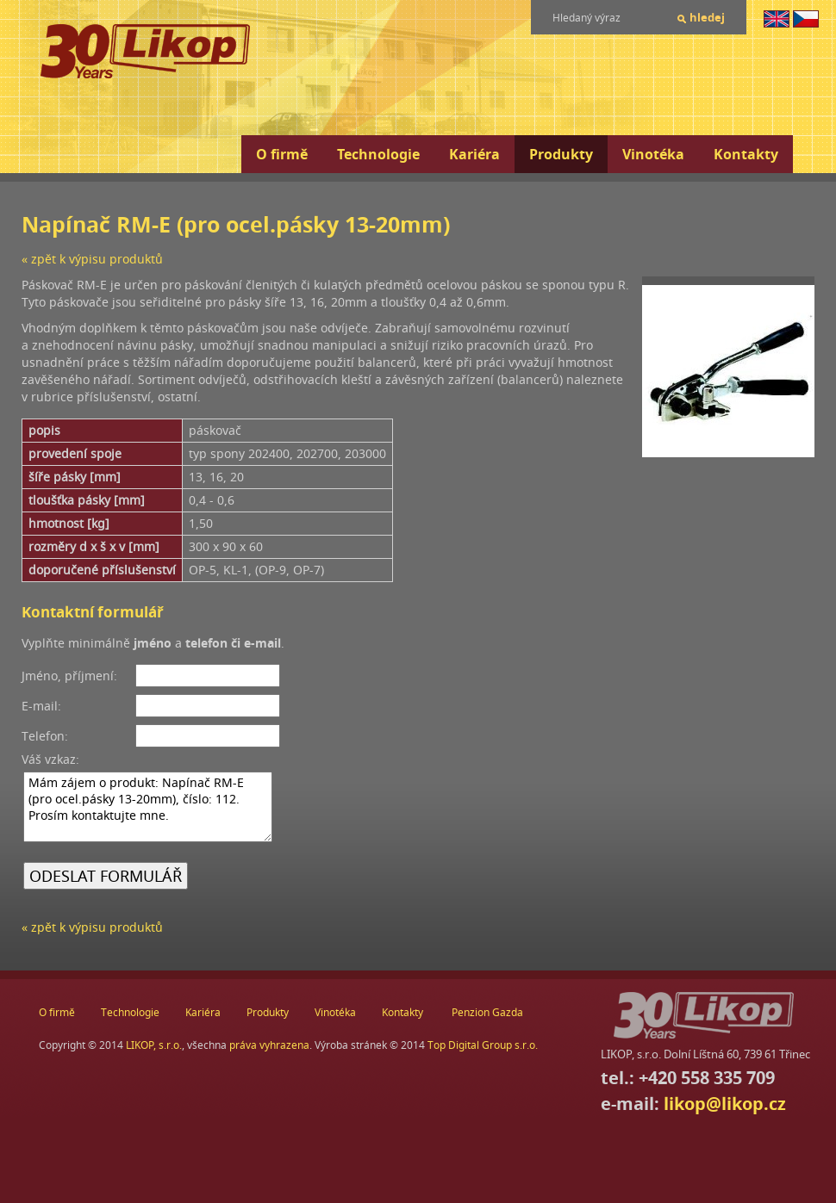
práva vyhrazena (269, 1045)
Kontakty (746, 154)
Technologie (378, 154)
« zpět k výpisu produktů (92, 259)
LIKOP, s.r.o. (154, 1045)
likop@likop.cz (725, 1103)
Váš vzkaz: (50, 759)
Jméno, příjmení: (69, 675)
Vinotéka (653, 154)
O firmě (282, 154)
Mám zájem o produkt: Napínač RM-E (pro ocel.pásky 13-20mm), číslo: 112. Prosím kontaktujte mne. (147, 807)
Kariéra (474, 154)
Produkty (561, 154)
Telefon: (45, 736)
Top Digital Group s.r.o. (482, 1045)
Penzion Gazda (487, 1012)
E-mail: (41, 706)
